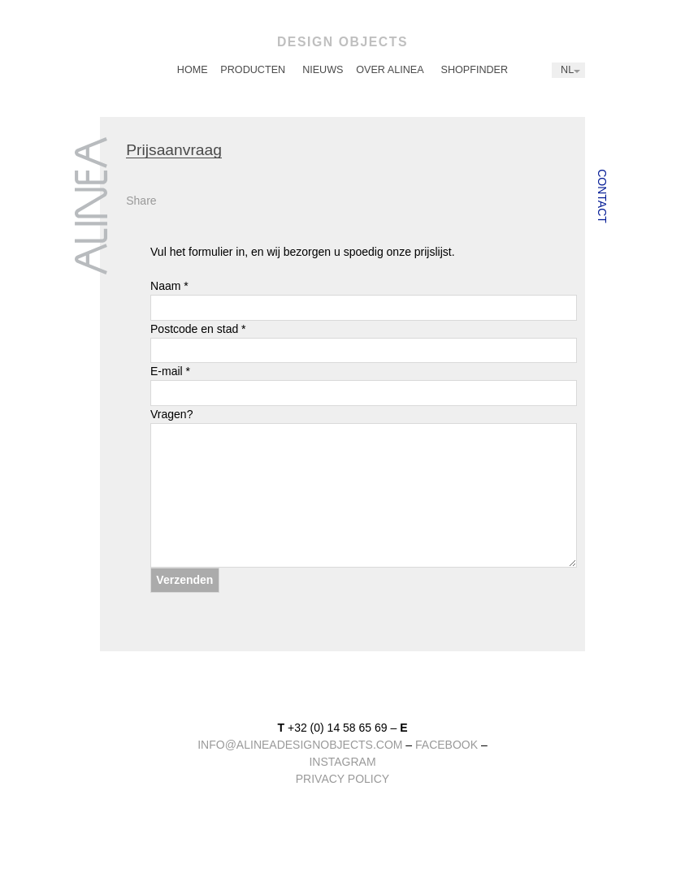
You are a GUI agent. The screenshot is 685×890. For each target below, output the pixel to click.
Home (192, 70)
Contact (602, 196)
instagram (342, 761)
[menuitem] (192, 70)
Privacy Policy (342, 778)
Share (141, 200)
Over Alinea (389, 70)
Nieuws (322, 70)
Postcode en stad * (363, 343)
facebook (446, 744)
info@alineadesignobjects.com (299, 744)
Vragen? (363, 488)
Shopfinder (475, 70)
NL (567, 70)
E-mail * (363, 385)
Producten (252, 70)
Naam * (363, 300)
